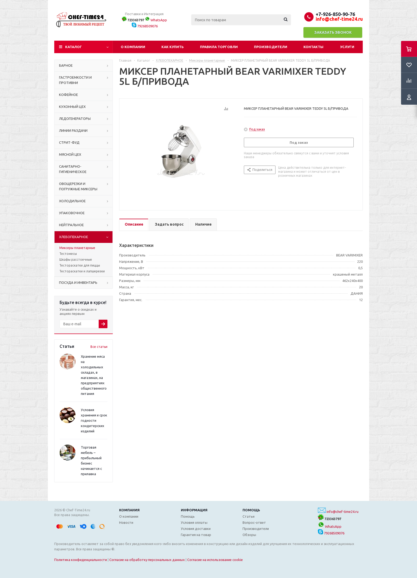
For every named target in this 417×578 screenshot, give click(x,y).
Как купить (172, 47)
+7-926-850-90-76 (335, 14)
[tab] (133, 224)
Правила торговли (219, 47)
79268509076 (145, 26)
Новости (126, 522)
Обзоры (249, 535)
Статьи (249, 516)
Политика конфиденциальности (80, 560)
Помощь (251, 510)
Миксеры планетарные (77, 248)
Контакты (313, 47)
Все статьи (98, 346)
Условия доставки (196, 528)
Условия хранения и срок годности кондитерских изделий (94, 420)
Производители (270, 47)
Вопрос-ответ (254, 522)
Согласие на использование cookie (215, 560)
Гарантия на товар (196, 535)
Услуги (347, 47)
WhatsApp (156, 20)
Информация (194, 510)
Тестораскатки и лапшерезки (82, 271)
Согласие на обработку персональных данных (147, 560)
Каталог (73, 47)
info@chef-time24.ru (342, 511)
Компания (129, 510)
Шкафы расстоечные (75, 259)
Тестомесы (68, 253)
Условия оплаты (194, 522)
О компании (133, 47)
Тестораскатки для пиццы (79, 265)
